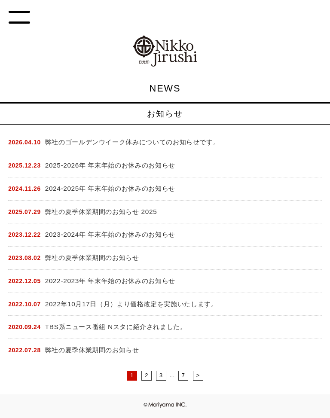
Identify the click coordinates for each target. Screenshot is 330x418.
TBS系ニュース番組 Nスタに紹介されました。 (116, 326)
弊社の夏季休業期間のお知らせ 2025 (101, 211)
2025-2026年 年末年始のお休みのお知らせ (110, 165)
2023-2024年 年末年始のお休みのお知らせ (110, 234)
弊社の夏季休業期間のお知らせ (92, 257)
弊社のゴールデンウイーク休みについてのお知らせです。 (132, 142)
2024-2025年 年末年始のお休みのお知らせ (110, 188)
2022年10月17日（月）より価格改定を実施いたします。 (131, 304)
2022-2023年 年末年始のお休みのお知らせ (110, 280)
